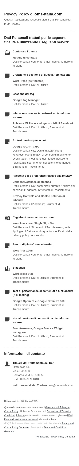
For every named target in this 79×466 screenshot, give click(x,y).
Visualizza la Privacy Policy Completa (55, 437)
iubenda (20, 415)
